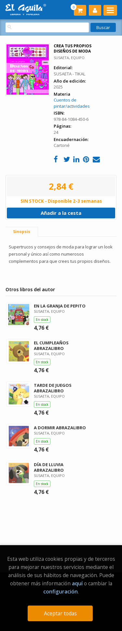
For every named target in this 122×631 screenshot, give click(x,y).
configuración (60, 591)
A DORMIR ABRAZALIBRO (60, 428)
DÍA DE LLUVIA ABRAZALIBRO (49, 467)
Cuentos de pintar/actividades (72, 103)
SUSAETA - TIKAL (69, 74)
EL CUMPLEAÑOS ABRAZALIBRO (51, 345)
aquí (77, 583)
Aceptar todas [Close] (60, 613)
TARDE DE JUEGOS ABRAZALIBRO (53, 388)
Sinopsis (21, 231)
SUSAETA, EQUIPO (69, 57)
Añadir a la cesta (61, 213)
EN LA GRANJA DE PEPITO (60, 306)
